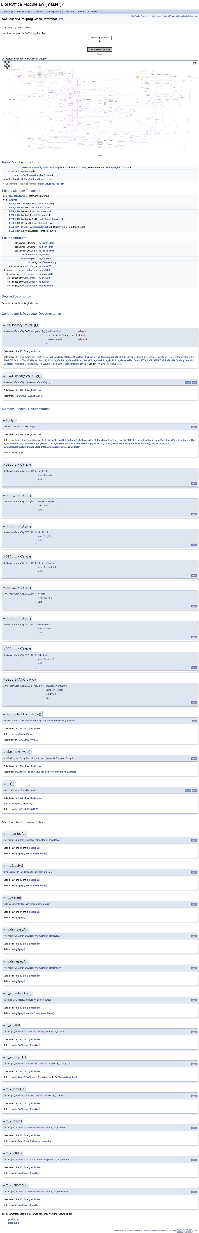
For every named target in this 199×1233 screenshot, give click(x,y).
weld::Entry (37, 215)
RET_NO (155, 443)
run (23, 171)
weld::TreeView (39, 203)
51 (21, 1071)
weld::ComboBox (47, 219)
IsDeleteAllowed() (38, 853)
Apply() (18, 803)
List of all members (191, 16)
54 (21, 1039)
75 (21, 728)
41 (21, 848)
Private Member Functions (159, 16)
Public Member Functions (139, 16)
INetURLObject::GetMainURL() (133, 357)
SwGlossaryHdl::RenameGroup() (134, 443)
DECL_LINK (14, 203)
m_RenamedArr (46, 250)
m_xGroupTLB (46, 274)
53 (21, 1135)
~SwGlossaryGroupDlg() (65, 1077)
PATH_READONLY (173, 360)
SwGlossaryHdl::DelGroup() (64, 440)
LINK (50, 360)
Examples (92, 11)
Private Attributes (176, 16)
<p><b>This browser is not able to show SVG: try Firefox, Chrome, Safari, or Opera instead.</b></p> (100, 43)
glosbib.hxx (22, 27)
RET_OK (31, 803)
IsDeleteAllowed (17, 196)
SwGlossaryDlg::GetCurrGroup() (94, 440)
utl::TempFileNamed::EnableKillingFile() (34, 357)
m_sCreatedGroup (47, 262)
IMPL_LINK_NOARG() (28, 740)
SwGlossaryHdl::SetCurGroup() (19, 447)
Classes (69, 11)
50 (21, 1167)
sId (191, 360)
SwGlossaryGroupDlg (31, 167)
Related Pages (24, 11)
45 (21, 880)
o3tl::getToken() (156, 357)
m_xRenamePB (46, 285)
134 (21, 434)
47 (21, 1008)
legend (99, 54)
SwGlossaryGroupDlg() (29, 1045)
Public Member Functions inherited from (33, 184)
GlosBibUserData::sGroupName (50, 447)
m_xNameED (45, 266)
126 (21, 798)
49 (21, 1103)
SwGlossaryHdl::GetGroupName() (101, 357)
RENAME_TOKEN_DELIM (106, 443)
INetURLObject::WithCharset (107, 364)
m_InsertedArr (46, 247)
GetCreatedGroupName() (42, 1013)
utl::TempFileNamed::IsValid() (33, 360)
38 (19, 303)
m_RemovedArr (46, 243)
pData (186, 360)
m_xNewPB (44, 278)
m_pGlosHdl (45, 258)
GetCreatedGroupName (32, 179)
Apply (12, 200)
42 (21, 976)
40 (21, 943)
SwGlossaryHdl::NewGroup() (79, 443)
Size (47, 231)
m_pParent (44, 254)
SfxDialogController (54, 184)
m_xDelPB (44, 282)
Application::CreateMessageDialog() (32, 440)
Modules (39, 11)
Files (81, 11)
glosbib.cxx (34, 351)
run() (20, 452)
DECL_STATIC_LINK (18, 227)
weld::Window (50, 167)
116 (21, 390)
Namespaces (54, 11)
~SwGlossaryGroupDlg (32, 175)
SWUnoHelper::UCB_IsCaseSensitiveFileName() (66, 364)
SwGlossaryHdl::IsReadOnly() (29, 772)
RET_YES (164, 443)
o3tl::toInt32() (33, 364)
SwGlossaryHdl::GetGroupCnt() (69, 357)
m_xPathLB (44, 270)
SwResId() (9, 364)
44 (21, 912)
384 (21, 766)
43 (21, 351)
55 (21, 1199)
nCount (136, 360)
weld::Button (36, 207)
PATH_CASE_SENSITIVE (152, 360)
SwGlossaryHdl (113, 167)
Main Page (8, 11)
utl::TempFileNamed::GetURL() (179, 357)
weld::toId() (20, 364)
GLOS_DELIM (10, 360)
